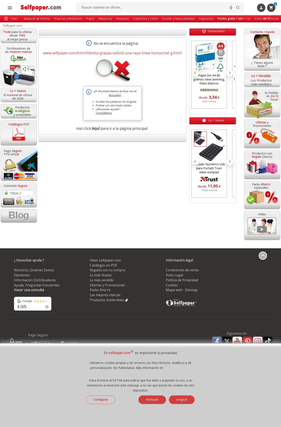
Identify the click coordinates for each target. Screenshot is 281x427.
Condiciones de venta (182, 270)
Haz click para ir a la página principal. (112, 128)
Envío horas (267, 18)
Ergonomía (206, 18)
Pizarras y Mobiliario (68, 18)
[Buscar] (238, 7)
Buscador (115, 95)
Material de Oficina (37, 18)
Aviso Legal (174, 275)
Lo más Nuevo (101, 275)
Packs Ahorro (100, 290)
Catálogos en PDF (103, 265)
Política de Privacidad (182, 280)
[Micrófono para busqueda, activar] (231, 7)
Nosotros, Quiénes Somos (34, 270)
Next (229, 73)
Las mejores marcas (105, 295)
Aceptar (181, 400)
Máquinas (105, 18)
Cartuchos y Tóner (145, 18)
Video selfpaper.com (105, 260)
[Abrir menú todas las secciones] (10, 8)
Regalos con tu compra (107, 270)
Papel (90, 18)
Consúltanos (104, 113)
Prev (195, 73)
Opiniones (22, 275)
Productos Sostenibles (109, 300)
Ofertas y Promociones (107, 285)
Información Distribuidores (35, 280)
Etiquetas (122, 18)
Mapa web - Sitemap (182, 290)
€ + (234, 18)
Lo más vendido (102, 280)
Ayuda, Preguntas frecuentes (36, 285)
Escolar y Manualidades (178, 18)
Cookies (172, 285)
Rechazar (152, 400)
